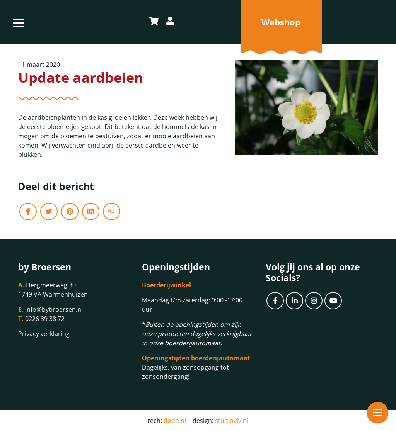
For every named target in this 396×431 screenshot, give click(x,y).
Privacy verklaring (44, 333)
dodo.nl (175, 420)
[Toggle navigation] (18, 22)
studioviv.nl (231, 420)
